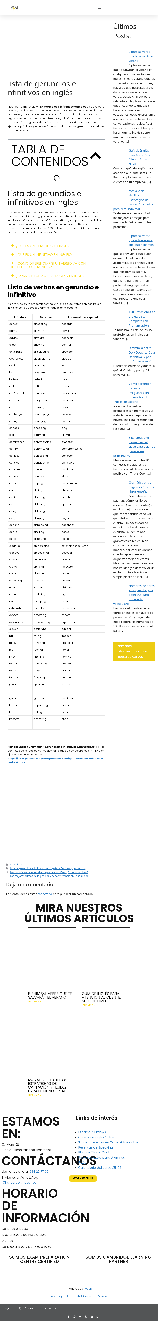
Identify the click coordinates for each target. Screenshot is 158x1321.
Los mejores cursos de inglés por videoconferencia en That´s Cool (49, 876)
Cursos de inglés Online (96, 1137)
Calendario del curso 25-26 (100, 1167)
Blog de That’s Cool (93, 1152)
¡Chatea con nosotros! (19, 1182)
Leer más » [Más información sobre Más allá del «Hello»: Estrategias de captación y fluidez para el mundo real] (34, 1095)
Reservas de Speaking (95, 1147)
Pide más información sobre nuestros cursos (132, 651)
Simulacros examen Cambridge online (108, 1142)
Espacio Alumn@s (92, 1132)
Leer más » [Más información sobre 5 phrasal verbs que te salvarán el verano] (34, 1001)
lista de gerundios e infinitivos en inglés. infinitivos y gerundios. (47, 868)
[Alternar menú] (99, 8)
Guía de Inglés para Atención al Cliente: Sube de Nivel (101, 997)
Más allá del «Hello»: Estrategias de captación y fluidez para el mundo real (47, 1085)
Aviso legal (57, 1296)
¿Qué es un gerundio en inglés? (44, 245)
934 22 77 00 (38, 1171)
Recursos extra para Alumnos (101, 1157)
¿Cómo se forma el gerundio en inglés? (51, 275)
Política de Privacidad (80, 1296)
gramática (16, 864)
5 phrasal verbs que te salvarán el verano (50, 995)
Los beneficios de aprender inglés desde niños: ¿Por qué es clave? (49, 872)
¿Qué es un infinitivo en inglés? (44, 254)
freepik (88, 1288)
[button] (95, 155)
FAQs (82, 1162)
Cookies (102, 1296)
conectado (44, 894)
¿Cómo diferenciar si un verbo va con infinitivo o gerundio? (48, 265)
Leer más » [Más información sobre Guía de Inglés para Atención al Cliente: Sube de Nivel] (88, 1005)
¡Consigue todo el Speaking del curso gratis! (56, 834)
